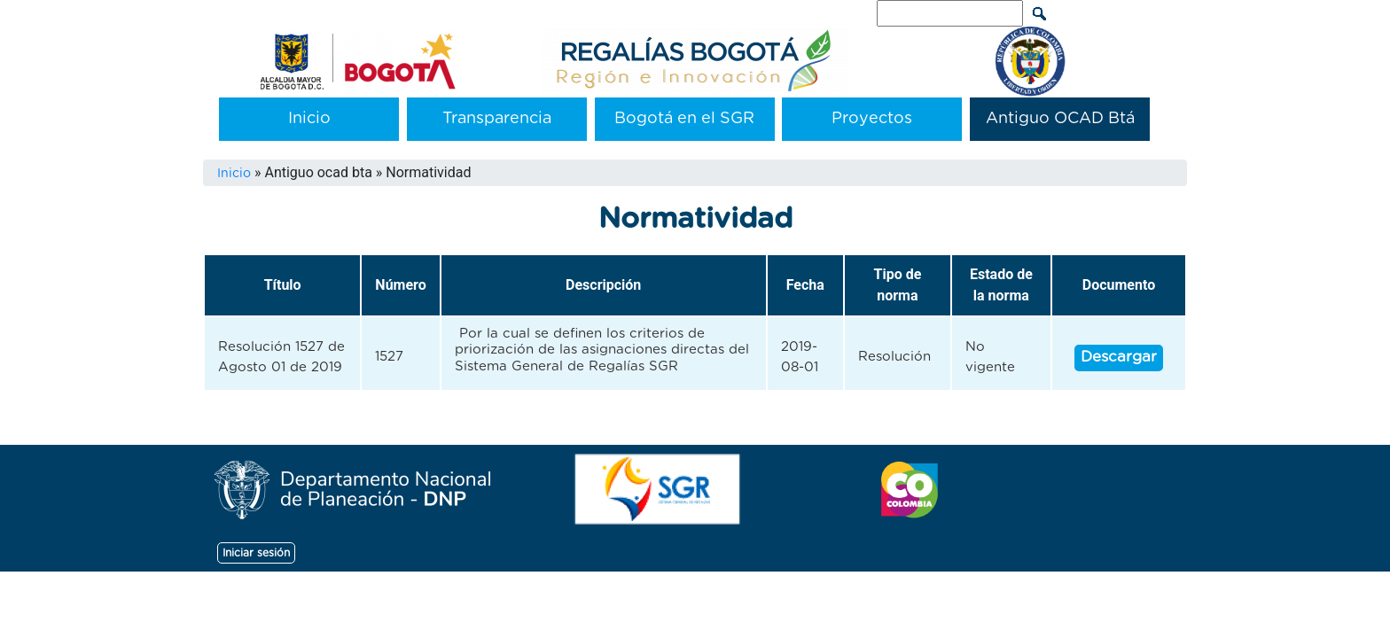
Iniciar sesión (256, 553)
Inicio (309, 119)
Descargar (1119, 356)
